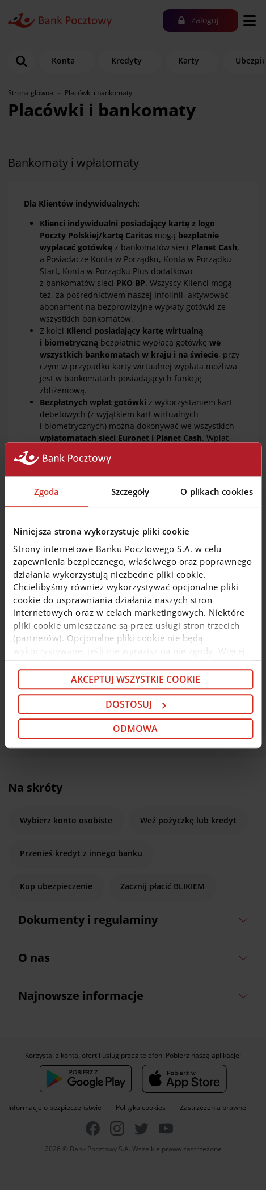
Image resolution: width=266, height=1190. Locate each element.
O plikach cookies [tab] (216, 491)
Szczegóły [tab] (130, 491)
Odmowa (135, 728)
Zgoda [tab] (47, 491)
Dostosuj (135, 704)
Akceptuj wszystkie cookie (135, 679)
